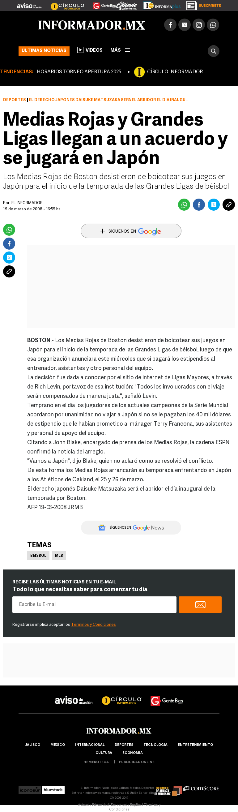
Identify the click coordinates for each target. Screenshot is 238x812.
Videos (90, 50)
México (57, 745)
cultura (104, 753)
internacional (89, 745)
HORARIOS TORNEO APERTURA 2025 (79, 72)
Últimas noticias (44, 51)
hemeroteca (96, 762)
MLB (59, 556)
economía (132, 753)
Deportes (14, 100)
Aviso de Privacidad (93, 805)
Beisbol (38, 556)
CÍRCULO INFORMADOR (175, 72)
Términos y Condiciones (93, 625)
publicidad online (137, 762)
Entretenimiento (195, 745)
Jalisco (32, 745)
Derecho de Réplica (126, 805)
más (120, 50)
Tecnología (155, 745)
